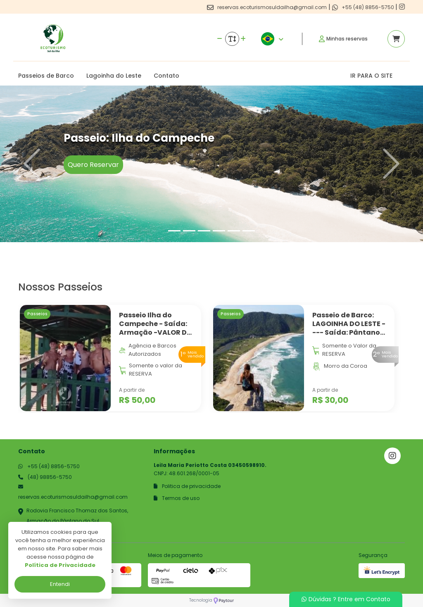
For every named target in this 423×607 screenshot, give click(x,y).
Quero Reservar (93, 164)
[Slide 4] (219, 231)
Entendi (60, 584)
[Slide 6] (248, 231)
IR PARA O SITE (371, 75)
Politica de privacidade (187, 486)
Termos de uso (177, 498)
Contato (166, 75)
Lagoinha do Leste (113, 75)
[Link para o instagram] (402, 7)
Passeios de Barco (46, 75)
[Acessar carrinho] (396, 39)
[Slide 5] (234, 231)
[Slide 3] (204, 231)
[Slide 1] (174, 231)
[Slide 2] (189, 231)
